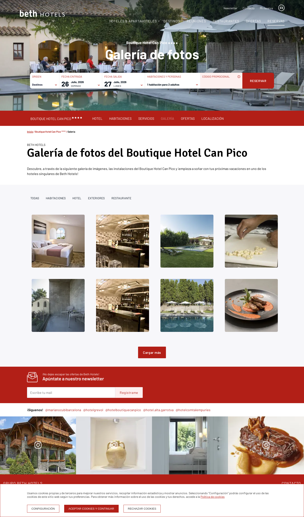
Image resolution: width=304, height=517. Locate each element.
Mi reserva (266, 8)
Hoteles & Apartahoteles (133, 21)
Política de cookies (213, 496)
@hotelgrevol (93, 410)
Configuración (43, 508)
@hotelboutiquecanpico (123, 410)
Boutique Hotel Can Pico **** (50, 131)
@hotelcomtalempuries (193, 410)
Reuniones (196, 21)
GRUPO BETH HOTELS (23, 483)
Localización (212, 118)
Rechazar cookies (142, 508)
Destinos (171, 21)
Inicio (30, 131)
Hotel (97, 118)
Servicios (146, 118)
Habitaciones (120, 118)
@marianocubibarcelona (63, 410)
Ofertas (253, 21)
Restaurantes (226, 21)
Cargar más (152, 352)
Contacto (249, 8)
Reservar (258, 81)
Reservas (276, 21)
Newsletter (230, 8)
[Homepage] (42, 13)
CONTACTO (291, 483)
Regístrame (129, 392)
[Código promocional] (219, 84)
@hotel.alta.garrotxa (158, 410)
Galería (167, 118)
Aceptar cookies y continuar (91, 508)
